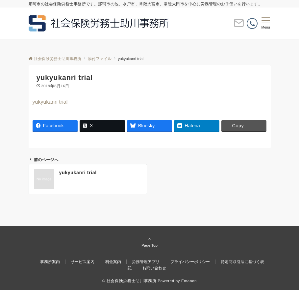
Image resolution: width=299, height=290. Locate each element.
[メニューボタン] (265, 23)
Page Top (150, 241)
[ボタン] (239, 26)
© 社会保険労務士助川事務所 (129, 281)
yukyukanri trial (50, 102)
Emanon (189, 281)
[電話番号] (252, 23)
